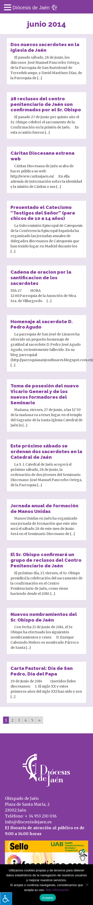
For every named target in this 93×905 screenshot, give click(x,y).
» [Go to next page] (39, 720)
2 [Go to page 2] (12, 720)
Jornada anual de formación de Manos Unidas (44, 508)
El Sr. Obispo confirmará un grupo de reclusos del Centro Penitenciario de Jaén (46, 560)
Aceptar (47, 898)
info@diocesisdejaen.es (28, 821)
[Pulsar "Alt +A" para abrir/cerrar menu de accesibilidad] (6, 898)
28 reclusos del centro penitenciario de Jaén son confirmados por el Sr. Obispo (45, 104)
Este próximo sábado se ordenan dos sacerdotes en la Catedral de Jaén (46, 451)
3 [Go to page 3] (19, 720)
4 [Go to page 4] (25, 720)
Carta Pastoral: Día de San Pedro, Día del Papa (41, 670)
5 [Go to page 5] (32, 720)
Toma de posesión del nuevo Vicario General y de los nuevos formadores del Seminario (44, 394)
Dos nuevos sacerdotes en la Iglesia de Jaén (44, 47)
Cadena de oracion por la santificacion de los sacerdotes (40, 277)
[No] (86, 884)
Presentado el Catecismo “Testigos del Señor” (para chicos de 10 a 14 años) (42, 212)
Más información (57, 890)
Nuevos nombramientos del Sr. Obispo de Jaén (43, 617)
